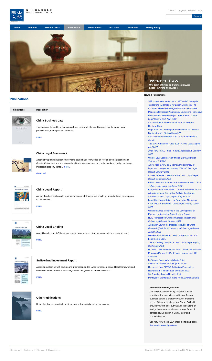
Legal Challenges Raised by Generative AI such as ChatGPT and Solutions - (173, 203)
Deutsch (172, 10)
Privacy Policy (153, 27)
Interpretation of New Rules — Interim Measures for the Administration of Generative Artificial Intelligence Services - (174, 193)
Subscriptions (54, 350)
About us (32, 27)
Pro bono (114, 27)
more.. (39, 137)
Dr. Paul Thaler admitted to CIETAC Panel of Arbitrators (174, 249)
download (41, 173)
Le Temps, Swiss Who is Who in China (166, 260)
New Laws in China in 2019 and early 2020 (168, 270)
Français (192, 10)
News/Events (95, 27)
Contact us (132, 27)
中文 (200, 10)
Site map (40, 350)
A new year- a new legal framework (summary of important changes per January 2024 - (172, 168)
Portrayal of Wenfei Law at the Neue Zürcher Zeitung (173, 278)
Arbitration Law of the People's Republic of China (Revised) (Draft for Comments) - (173, 228)
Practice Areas (52, 27)
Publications (74, 27)
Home (17, 27)
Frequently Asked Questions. (163, 325)
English (182, 10)
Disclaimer (28, 350)
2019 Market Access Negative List (164, 274)
